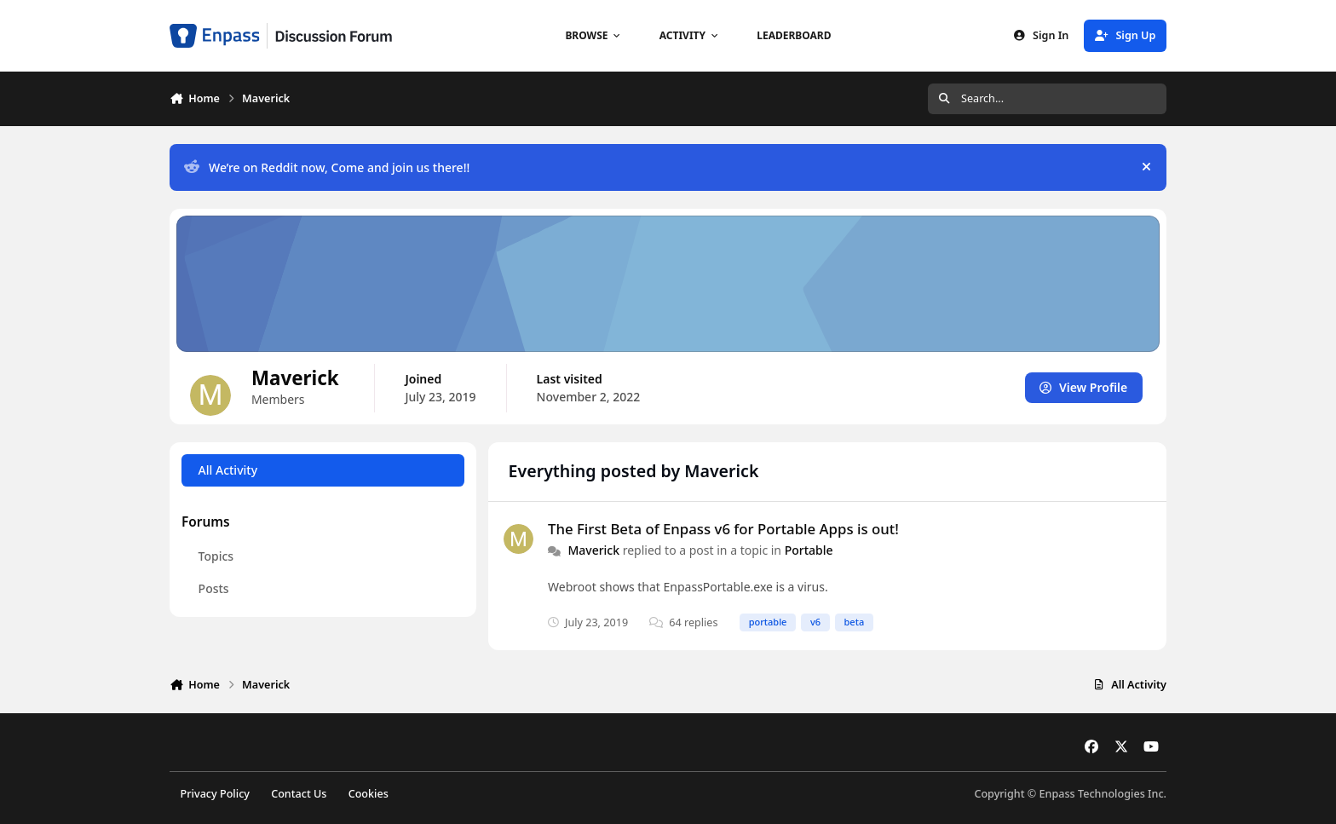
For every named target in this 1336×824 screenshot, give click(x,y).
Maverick (593, 550)
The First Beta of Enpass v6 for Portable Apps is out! (723, 529)
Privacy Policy (215, 794)
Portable (809, 550)
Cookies (368, 794)
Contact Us (298, 794)
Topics (216, 556)
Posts (214, 588)
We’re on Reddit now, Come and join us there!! (326, 167)
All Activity (228, 470)
